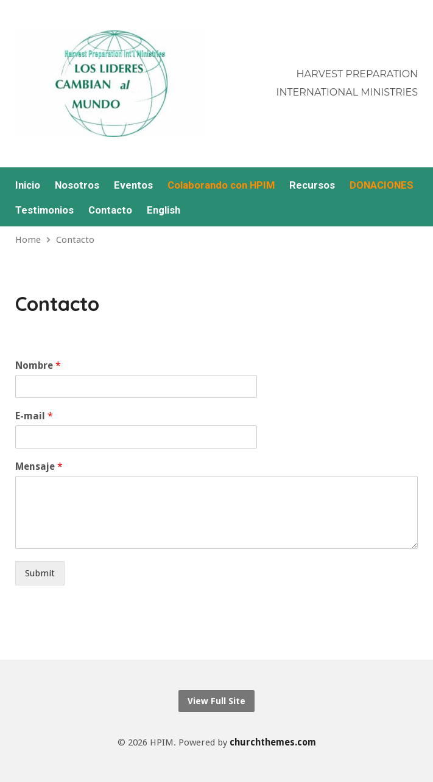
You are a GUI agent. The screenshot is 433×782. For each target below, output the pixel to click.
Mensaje (39, 466)
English (163, 210)
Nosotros (77, 185)
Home (28, 239)
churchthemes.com (273, 742)
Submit (40, 573)
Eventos (133, 185)
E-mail (34, 416)
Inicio (27, 185)
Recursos (312, 185)
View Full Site (216, 701)
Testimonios (44, 210)
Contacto (110, 210)
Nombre (38, 365)
